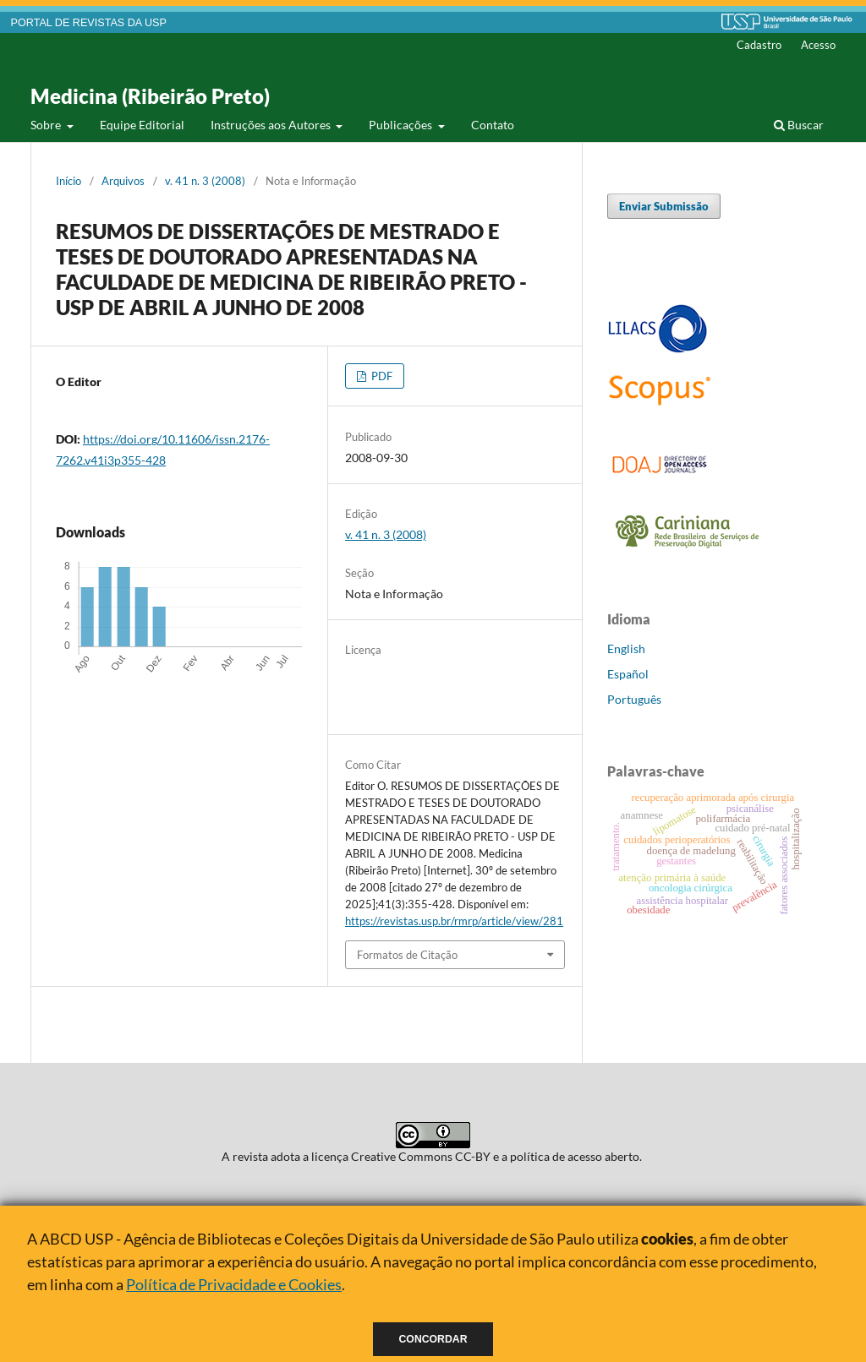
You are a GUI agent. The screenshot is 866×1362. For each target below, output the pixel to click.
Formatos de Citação (407, 955)
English (626, 648)
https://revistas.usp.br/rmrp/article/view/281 (454, 921)
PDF (380, 376)
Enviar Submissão (664, 206)
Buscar (799, 124)
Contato (492, 124)
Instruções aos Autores (272, 124)
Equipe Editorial (142, 124)
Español (628, 674)
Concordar (433, 1339)
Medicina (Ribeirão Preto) (150, 96)
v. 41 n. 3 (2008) (205, 181)
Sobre (46, 124)
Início (68, 181)
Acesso (818, 45)
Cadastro (759, 45)
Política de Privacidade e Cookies (234, 1284)
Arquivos (123, 181)
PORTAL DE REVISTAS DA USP (89, 23)
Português (634, 699)
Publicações (402, 124)
